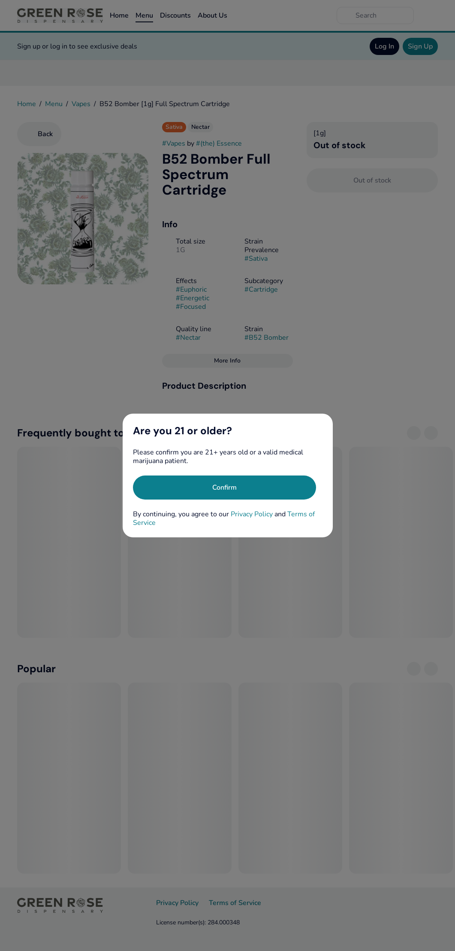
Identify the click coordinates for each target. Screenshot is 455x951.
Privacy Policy (252, 514)
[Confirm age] (224, 488)
